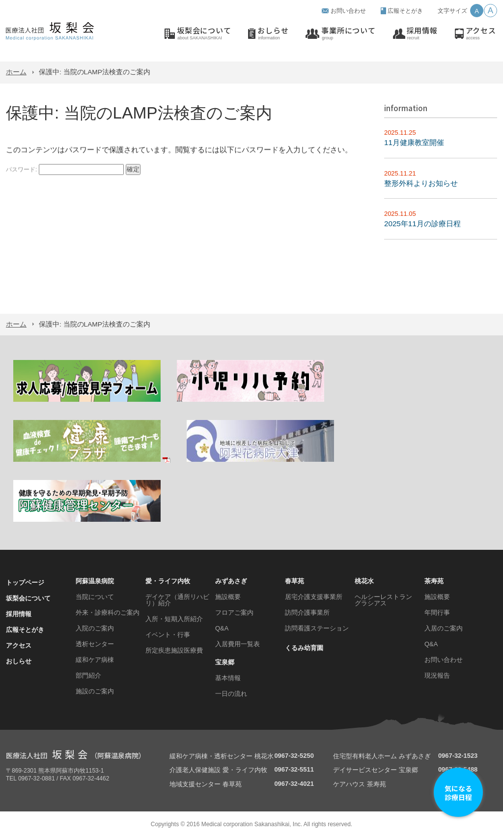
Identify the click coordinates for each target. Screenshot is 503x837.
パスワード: (65, 172)
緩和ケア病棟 (95, 659)
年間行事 (437, 612)
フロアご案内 (234, 612)
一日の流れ (231, 693)
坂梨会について (204, 34)
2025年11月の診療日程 (422, 223)
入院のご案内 (95, 628)
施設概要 (228, 596)
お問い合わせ (348, 10)
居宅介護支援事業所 (313, 596)
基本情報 (228, 678)
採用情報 (422, 34)
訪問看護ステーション (317, 628)
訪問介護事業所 (307, 612)
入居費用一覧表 (237, 644)
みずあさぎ (231, 581)
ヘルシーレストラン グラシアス (383, 600)
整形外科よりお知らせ (421, 183)
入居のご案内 (443, 628)
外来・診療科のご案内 (108, 612)
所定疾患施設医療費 (174, 650)
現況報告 (437, 675)
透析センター (95, 644)
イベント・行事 (167, 634)
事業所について (348, 34)
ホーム (16, 72)
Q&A (221, 628)
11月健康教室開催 (414, 142)
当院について (95, 596)
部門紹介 (88, 675)
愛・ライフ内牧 (167, 581)
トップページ (25, 582)
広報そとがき (405, 10)
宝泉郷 (224, 662)
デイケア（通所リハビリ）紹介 (177, 600)
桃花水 (364, 581)
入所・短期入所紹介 (174, 619)
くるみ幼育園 (304, 648)
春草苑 (294, 581)
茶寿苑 (434, 581)
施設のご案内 (95, 691)
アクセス (481, 34)
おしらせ (272, 34)
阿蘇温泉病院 (95, 581)
